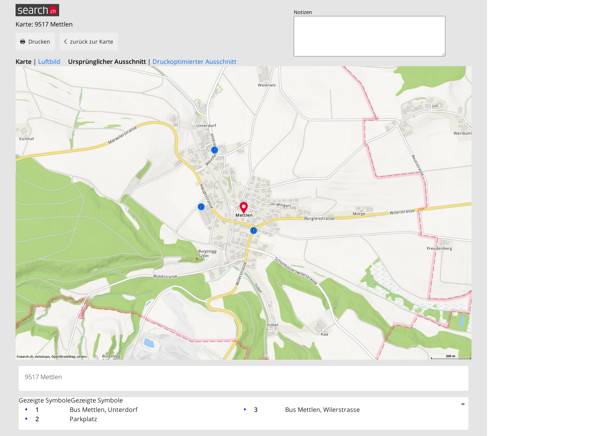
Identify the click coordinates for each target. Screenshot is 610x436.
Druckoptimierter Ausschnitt (194, 61)
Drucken (39, 41)
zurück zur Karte (91, 41)
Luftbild (49, 61)
